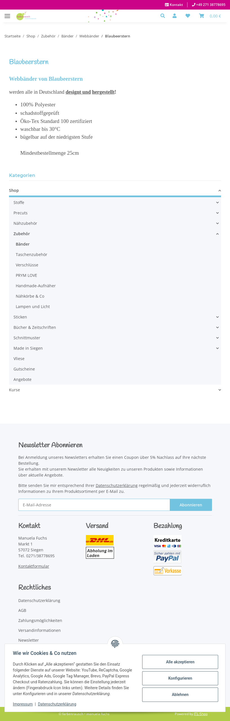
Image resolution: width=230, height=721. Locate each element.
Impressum (24, 704)
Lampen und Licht (33, 306)
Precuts (21, 212)
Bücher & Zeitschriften (35, 327)
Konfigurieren (179, 678)
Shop (14, 190)
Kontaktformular (33, 566)
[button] (164, 15)
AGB (22, 610)
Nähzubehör (25, 223)
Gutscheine (24, 369)
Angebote (23, 379)
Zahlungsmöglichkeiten (40, 620)
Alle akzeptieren (179, 662)
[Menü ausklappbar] (7, 13)
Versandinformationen (39, 630)
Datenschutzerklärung (58, 704)
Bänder (23, 244)
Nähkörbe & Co (30, 296)
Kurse (14, 389)
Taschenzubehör (31, 254)
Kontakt (176, 4)
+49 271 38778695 (210, 4)
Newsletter (28, 640)
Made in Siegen (28, 348)
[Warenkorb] (210, 15)
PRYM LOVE (26, 275)
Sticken (20, 317)
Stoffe (19, 202)
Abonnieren (191, 504)
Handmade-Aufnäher (36, 285)
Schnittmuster (27, 337)
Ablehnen (179, 694)
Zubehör (22, 233)
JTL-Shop (200, 713)
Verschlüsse (27, 265)
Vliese (19, 358)
